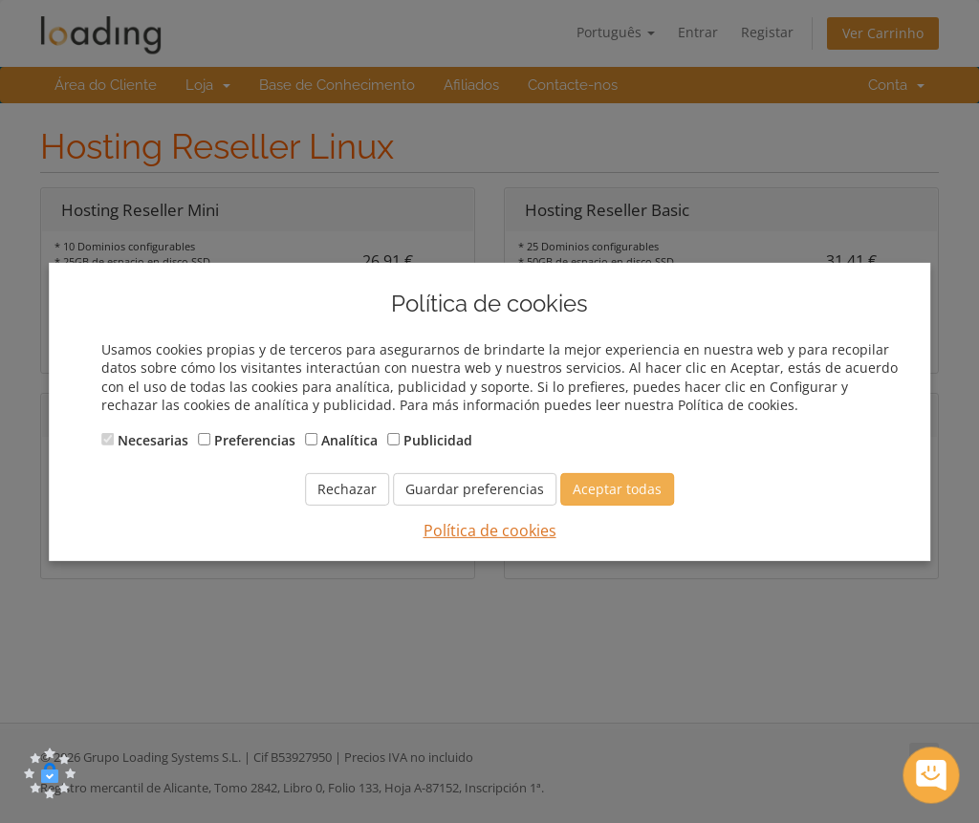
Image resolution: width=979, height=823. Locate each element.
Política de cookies (490, 530)
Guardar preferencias (474, 489)
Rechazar (347, 489)
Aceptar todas (617, 489)
